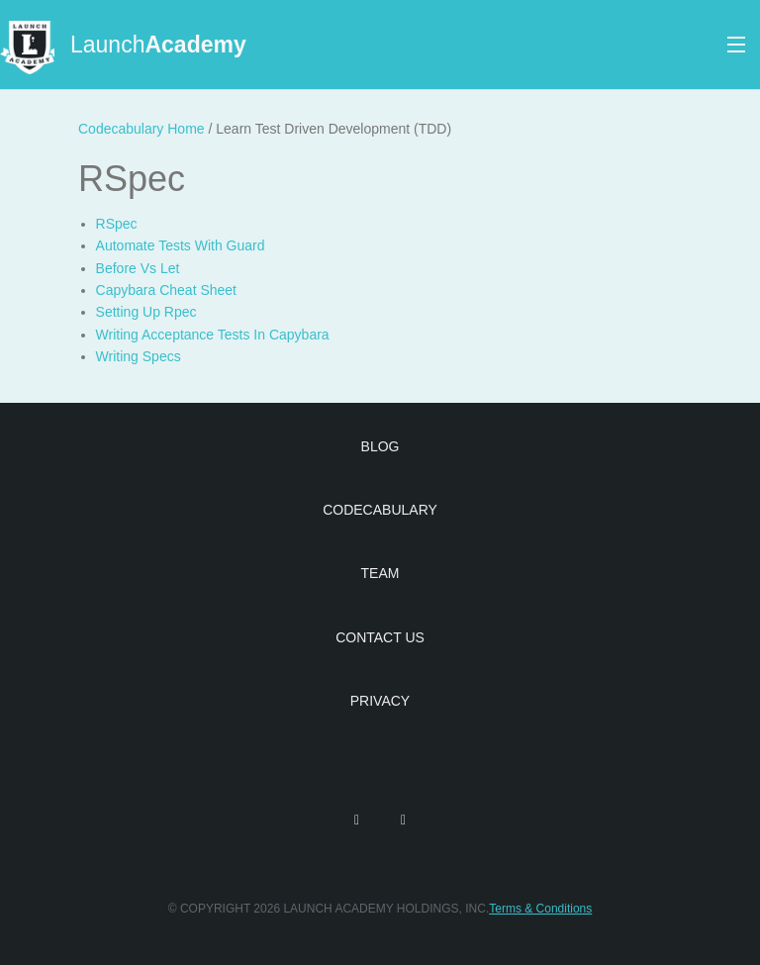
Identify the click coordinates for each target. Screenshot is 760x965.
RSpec (117, 224)
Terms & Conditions (540, 909)
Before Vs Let (138, 268)
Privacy (380, 701)
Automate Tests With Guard (180, 245)
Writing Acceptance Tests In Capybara (213, 334)
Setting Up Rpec (146, 312)
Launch (158, 44)
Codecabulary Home (141, 129)
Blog (380, 446)
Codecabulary (380, 510)
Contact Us (380, 637)
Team (380, 573)
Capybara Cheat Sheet (166, 290)
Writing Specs (138, 356)
